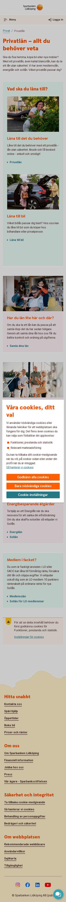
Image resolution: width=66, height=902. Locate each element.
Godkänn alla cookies (33, 477)
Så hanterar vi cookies (19, 467)
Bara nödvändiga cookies (33, 486)
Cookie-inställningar (33, 495)
